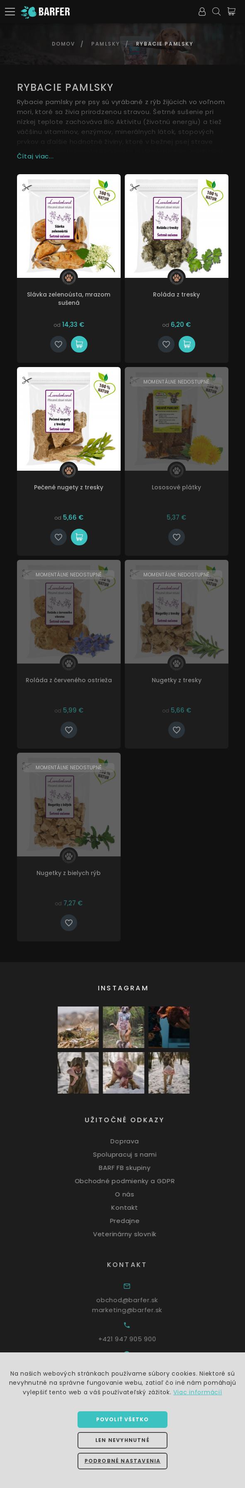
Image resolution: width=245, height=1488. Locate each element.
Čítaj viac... (35, 156)
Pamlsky (105, 43)
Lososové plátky (176, 487)
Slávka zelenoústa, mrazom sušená (68, 298)
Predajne (135, 1220)
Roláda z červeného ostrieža (69, 680)
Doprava (134, 1141)
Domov (63, 43)
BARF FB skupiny (134, 1167)
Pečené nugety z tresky (68, 487)
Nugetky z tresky (176, 680)
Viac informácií (197, 1392)
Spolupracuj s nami (134, 1154)
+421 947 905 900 (138, 1339)
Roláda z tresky (176, 294)
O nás (134, 1194)
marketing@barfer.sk (139, 1310)
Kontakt (134, 1207)
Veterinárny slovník (134, 1233)
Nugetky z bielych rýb (68, 873)
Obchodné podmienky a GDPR (135, 1181)
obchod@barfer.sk (139, 1300)
